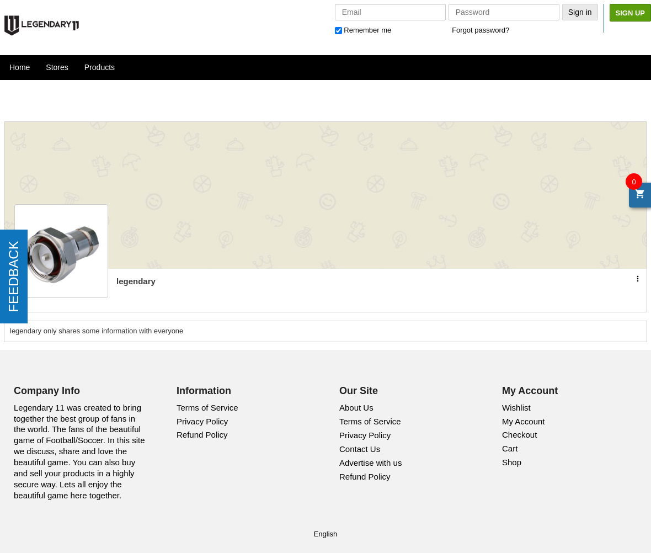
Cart (509, 448)
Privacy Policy (202, 421)
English (326, 534)
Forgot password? (480, 30)
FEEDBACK (13, 276)
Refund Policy (202, 434)
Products (99, 67)
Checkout (519, 434)
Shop (511, 462)
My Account (523, 421)
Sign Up (630, 13)
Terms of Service (207, 407)
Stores (57, 67)
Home (19, 67)
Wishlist (516, 407)
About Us (356, 407)
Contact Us (359, 449)
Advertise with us (370, 462)
